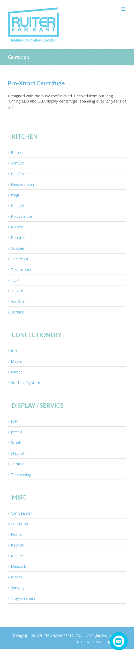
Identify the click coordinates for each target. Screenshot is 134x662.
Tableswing (21, 474)
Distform (19, 173)
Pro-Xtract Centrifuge (36, 83)
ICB (14, 350)
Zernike (17, 312)
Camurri (18, 163)
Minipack (18, 566)
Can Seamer (21, 513)
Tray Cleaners (23, 598)
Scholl (16, 442)
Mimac (16, 371)
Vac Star (18, 301)
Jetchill (16, 431)
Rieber (17, 226)
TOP (15, 280)
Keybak (17, 545)
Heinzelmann (22, 184)
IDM (14, 421)
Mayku (16, 361)
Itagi (15, 194)
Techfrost (19, 258)
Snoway (18, 587)
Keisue (17, 555)
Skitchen (18, 248)
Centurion (19, 523)
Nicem (16, 576)
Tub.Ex (17, 290)
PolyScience (21, 216)
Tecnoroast (21, 269)
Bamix (16, 152)
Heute (16, 534)
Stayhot (18, 453)
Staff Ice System (25, 382)
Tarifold (18, 463)
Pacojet (18, 205)
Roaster (18, 237)
